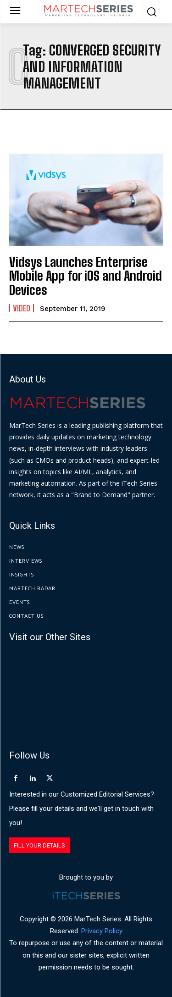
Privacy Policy (101, 931)
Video (21, 308)
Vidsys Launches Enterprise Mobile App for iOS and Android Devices (85, 276)
